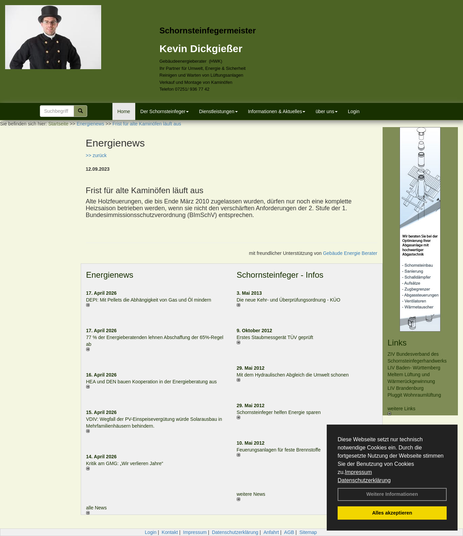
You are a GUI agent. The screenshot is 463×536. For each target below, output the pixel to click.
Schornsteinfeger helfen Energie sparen (279, 412)
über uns (326, 111)
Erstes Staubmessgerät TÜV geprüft (275, 337)
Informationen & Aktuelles (277, 111)
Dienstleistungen (218, 111)
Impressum (358, 472)
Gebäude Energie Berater (350, 253)
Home (124, 111)
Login (353, 111)
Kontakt (170, 532)
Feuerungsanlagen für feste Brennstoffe (279, 450)
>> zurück (96, 155)
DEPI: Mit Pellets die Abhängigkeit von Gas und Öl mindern (152, 300)
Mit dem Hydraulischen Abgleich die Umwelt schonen (293, 375)
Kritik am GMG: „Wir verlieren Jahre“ (124, 463)
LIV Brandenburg (406, 388)
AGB (289, 532)
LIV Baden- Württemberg (414, 367)
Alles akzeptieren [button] (392, 513)
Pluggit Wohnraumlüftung (414, 395)
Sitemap (308, 532)
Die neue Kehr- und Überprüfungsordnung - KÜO (288, 300)
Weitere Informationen (392, 494)
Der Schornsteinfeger (164, 111)
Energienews (110, 274)
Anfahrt (271, 532)
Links (397, 342)
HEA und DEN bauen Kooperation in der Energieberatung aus (151, 381)
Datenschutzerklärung (364, 480)
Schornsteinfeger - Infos (280, 274)
